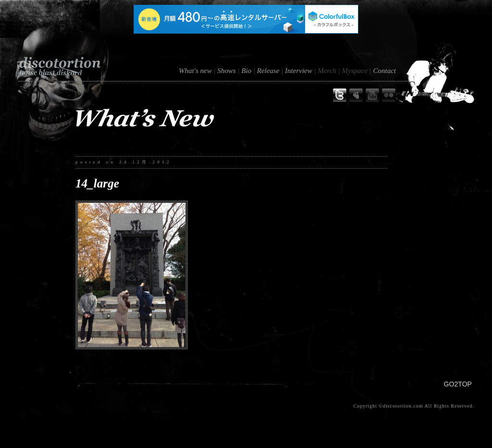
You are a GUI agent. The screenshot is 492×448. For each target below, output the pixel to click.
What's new (195, 71)
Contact (384, 71)
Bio (246, 71)
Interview (298, 71)
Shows (226, 71)
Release (268, 71)
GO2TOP (458, 384)
